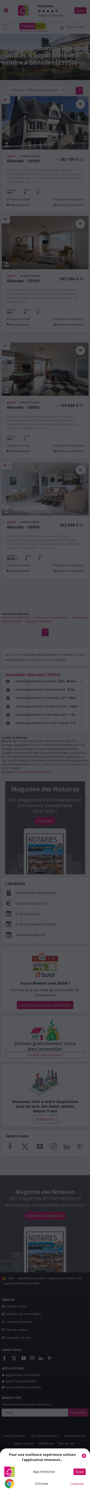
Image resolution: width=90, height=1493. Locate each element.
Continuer (77, 1484)
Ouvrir (79, 1472)
